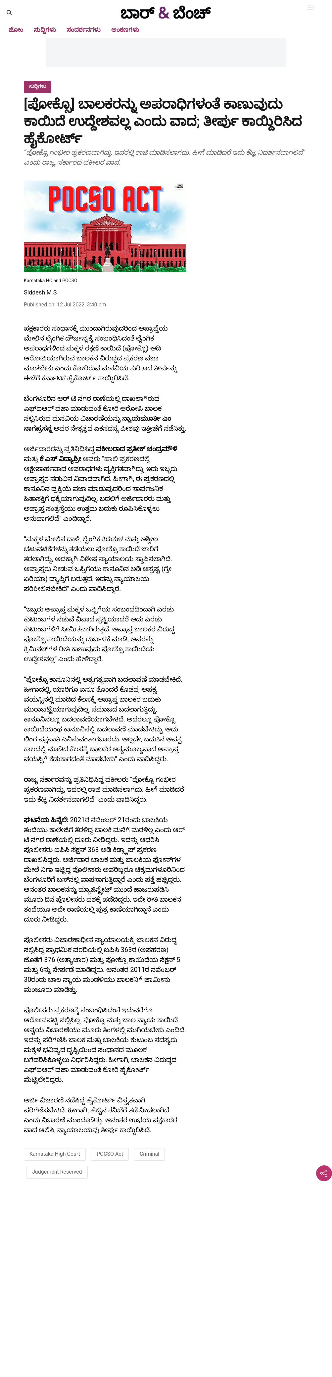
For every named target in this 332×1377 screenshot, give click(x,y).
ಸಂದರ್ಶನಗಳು (84, 29)
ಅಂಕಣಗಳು (125, 29)
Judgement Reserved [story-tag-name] (57, 1172)
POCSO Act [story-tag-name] (110, 1154)
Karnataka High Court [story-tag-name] (54, 1154)
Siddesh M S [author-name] (40, 292)
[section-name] (37, 86)
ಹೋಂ (16, 29)
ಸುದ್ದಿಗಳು (45, 29)
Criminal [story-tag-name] (149, 1154)
